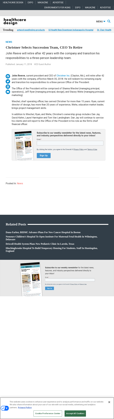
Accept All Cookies (75, 413)
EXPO (30, 2)
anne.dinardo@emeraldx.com (15, 369)
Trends (5, 341)
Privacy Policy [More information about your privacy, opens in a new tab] (25, 407)
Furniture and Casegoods (85, 344)
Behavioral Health (45, 341)
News (9, 42)
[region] (57, 408)
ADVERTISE (58, 2)
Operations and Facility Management (53, 348)
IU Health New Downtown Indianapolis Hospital (71, 30)
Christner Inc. (63, 75)
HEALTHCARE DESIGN (13, 2)
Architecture (43, 337)
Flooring (78, 341)
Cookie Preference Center (47, 413)
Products (6, 333)
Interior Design (44, 344)
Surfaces (78, 348)
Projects (6, 337)
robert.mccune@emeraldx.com (15, 378)
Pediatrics (43, 352)
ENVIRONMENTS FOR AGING (57, 8)
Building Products (82, 337)
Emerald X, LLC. (52, 397)
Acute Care (43, 333)
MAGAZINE (43, 2)
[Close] (109, 402)
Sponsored (7, 344)
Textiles (78, 352)
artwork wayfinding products (31, 30)
